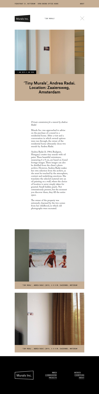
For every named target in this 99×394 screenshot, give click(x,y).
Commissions (51, 375)
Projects (53, 378)
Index (54, 372)
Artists (77, 372)
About (82, 4)
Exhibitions (79, 375)
